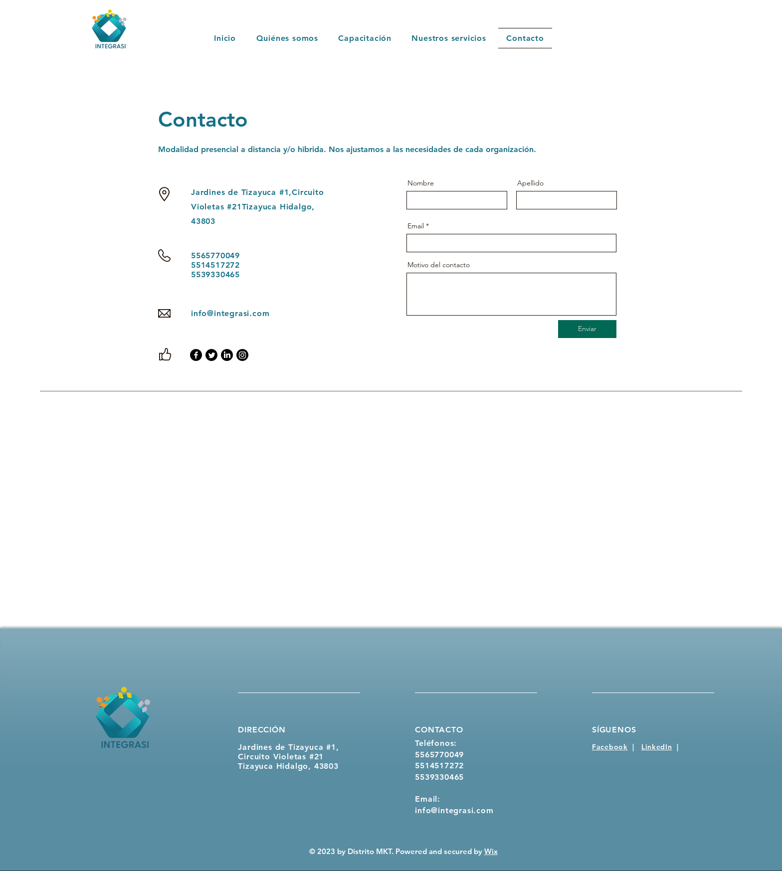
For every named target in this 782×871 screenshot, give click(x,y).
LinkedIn (656, 746)
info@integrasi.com (230, 313)
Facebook (610, 746)
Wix (491, 851)
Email (415, 225)
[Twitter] (211, 355)
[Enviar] (587, 329)
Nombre (420, 182)
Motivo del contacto (438, 264)
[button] (448, 38)
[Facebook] (196, 355)
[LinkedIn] (227, 355)
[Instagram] (242, 355)
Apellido (530, 182)
